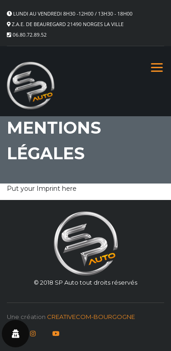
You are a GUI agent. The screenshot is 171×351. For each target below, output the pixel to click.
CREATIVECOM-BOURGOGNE (91, 316)
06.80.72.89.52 (30, 34)
